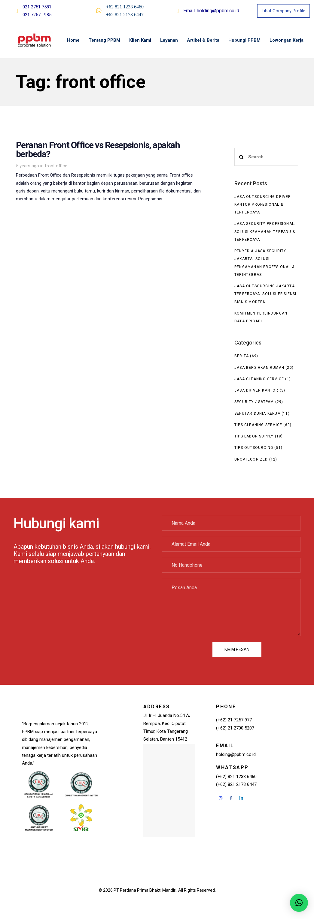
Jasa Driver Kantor (256, 390)
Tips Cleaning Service (258, 425)
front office (56, 166)
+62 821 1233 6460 (125, 6)
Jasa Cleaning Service (259, 379)
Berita (241, 356)
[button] (299, 903)
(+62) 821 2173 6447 (236, 784)
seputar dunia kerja (257, 413)
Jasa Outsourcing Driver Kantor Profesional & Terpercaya (262, 205)
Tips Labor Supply (253, 436)
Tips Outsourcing (253, 448)
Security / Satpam (254, 402)
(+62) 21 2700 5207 (235, 728)
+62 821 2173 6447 (125, 14)
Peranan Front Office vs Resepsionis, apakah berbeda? (108, 166)
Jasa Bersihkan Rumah (259, 368)
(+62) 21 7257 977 (234, 720)
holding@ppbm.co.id (218, 10)
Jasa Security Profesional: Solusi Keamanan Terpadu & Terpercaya (264, 232)
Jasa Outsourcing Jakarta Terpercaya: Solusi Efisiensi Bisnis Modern (265, 294)
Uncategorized (251, 459)
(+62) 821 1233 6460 (236, 776)
